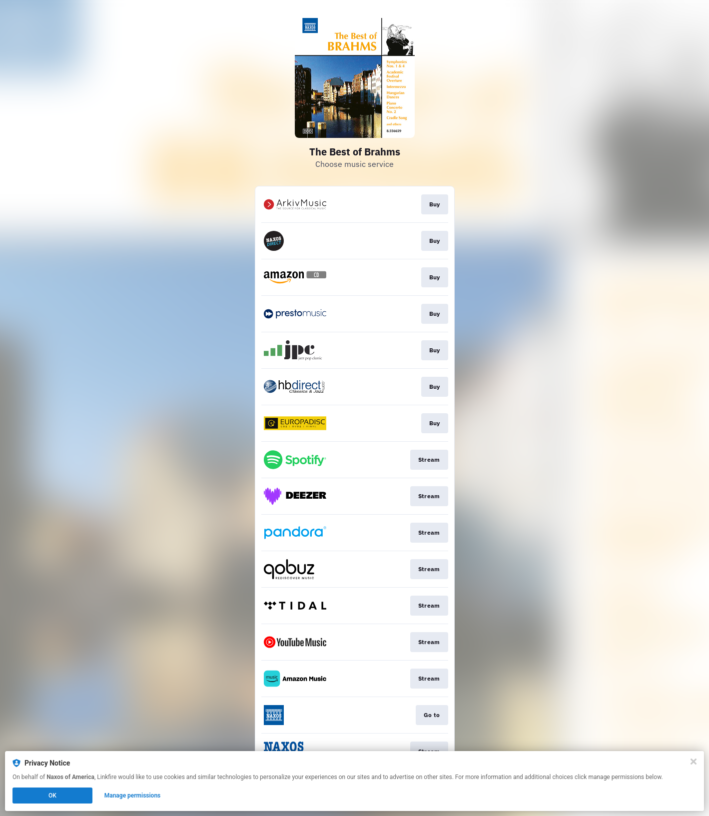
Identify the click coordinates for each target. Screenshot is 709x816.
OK (52, 795)
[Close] (694, 762)
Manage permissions (132, 795)
